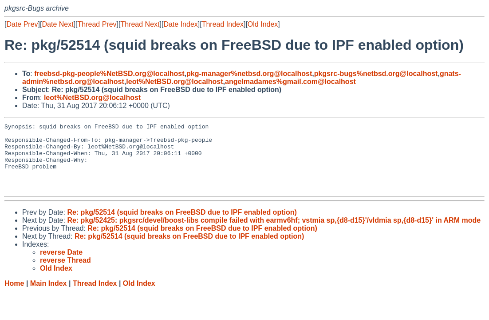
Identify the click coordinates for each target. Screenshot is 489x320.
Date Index (180, 24)
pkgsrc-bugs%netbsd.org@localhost (376, 73)
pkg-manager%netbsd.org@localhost (249, 73)
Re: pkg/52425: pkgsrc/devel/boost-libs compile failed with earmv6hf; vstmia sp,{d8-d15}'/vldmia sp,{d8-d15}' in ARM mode (274, 233)
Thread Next (139, 24)
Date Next (57, 24)
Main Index (48, 296)
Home (14, 296)
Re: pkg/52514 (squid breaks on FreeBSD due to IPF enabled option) (181, 225)
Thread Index (223, 24)
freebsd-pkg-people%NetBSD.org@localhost (109, 73)
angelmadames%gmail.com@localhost (290, 81)
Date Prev (22, 24)
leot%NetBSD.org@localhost (174, 81)
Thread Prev (97, 24)
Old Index (263, 24)
